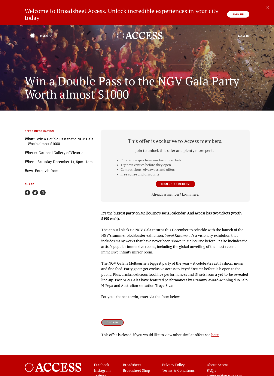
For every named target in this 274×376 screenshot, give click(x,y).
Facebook (101, 354)
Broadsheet (132, 354)
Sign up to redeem (175, 173)
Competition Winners (224, 365)
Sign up (238, 14)
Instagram (102, 360)
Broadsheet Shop (136, 360)
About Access (217, 354)
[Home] (32, 26)
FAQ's (211, 360)
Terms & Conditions (178, 360)
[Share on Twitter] (35, 182)
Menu (46, 25)
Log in (243, 25)
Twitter (100, 365)
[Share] (43, 182)
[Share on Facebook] (27, 182)
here (215, 324)
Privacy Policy (173, 354)
